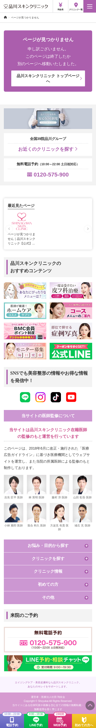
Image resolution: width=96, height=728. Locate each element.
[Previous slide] (9, 229)
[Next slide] (87, 229)
